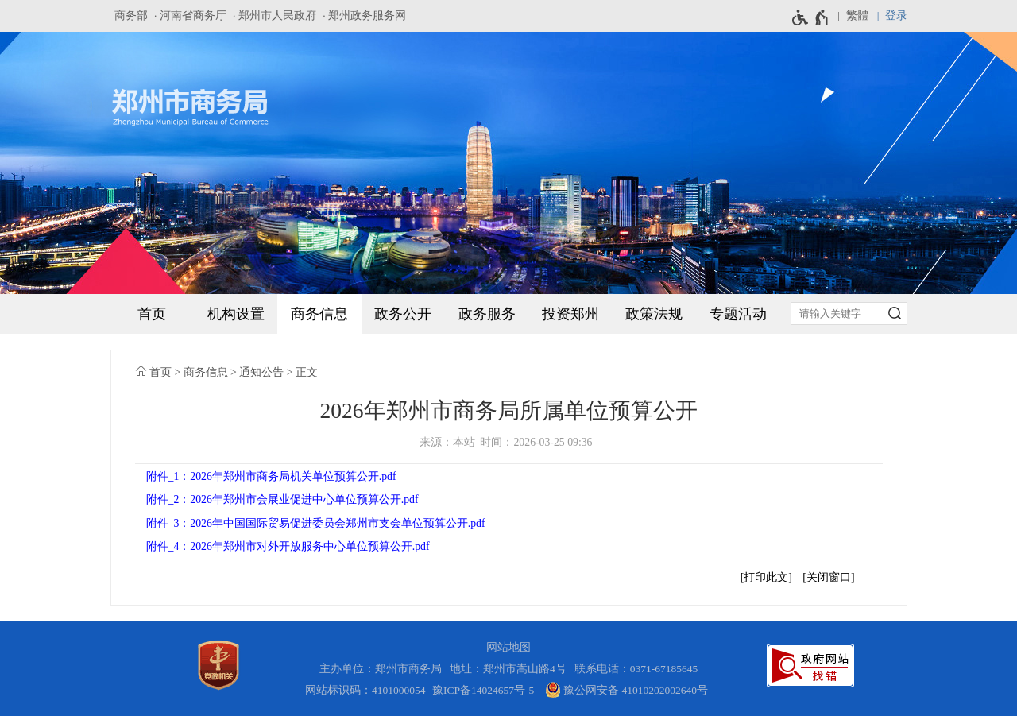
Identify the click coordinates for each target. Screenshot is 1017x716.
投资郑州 (570, 314)
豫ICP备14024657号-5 (483, 690)
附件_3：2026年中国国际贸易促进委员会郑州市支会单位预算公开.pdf (315, 523)
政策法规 (654, 314)
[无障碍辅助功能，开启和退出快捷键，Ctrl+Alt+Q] (811, 17)
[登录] (887, 16)
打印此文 (766, 577)
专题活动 (738, 314)
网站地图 (508, 647)
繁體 (857, 15)
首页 (151, 314)
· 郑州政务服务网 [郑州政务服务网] (364, 15)
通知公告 (261, 372)
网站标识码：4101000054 (365, 690)
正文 (307, 372)
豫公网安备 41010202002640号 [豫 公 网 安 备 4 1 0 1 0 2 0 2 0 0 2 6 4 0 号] (626, 690)
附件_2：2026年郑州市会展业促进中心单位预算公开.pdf (282, 499)
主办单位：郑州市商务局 (383, 669)
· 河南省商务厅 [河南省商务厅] (190, 15)
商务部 (131, 15)
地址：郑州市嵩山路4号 (511, 669)
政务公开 (402, 314)
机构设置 (236, 314)
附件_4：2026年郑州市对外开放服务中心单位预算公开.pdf (288, 546)
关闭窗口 (828, 577)
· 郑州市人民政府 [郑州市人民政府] (274, 15)
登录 (896, 15)
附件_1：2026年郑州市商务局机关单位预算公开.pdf (271, 476)
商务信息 (319, 314)
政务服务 (487, 314)
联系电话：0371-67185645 (636, 669)
